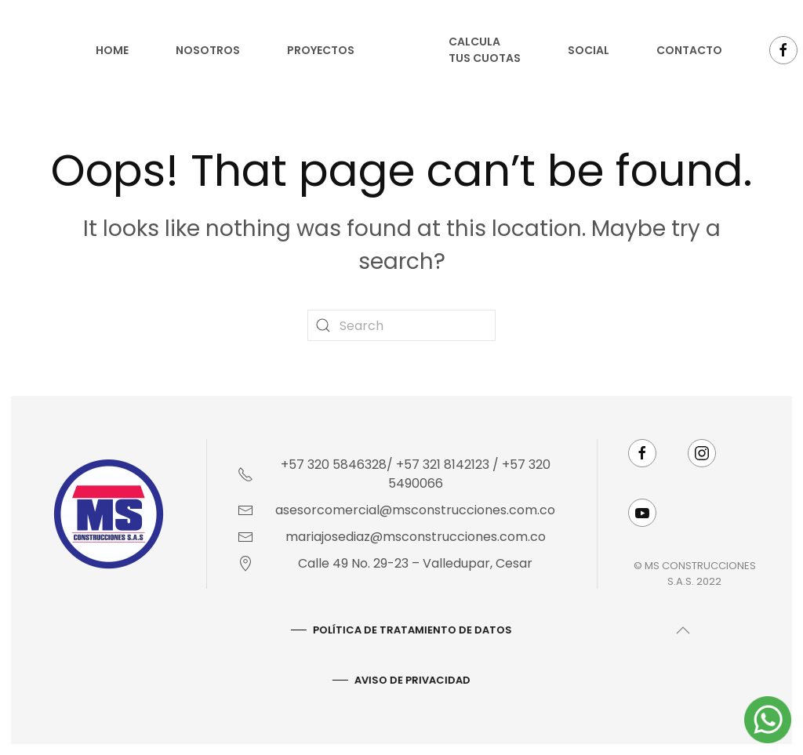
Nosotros (208, 50)
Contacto (689, 50)
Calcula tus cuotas (485, 50)
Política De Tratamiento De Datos (411, 630)
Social (588, 50)
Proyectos (320, 50)
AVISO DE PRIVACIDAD (411, 680)
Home (112, 50)
